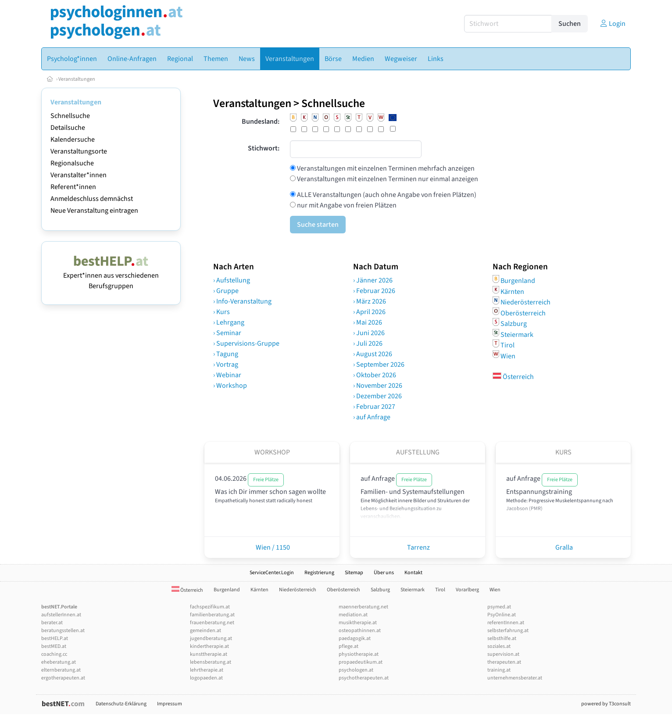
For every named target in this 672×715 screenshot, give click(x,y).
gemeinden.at (205, 630)
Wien (507, 356)
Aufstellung (418, 452)
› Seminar (227, 333)
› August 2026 (372, 354)
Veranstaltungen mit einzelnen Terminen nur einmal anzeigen (387, 179)
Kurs (563, 452)
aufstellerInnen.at (61, 614)
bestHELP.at (54, 638)
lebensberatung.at (210, 662)
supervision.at (503, 654)
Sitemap (354, 572)
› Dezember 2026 (377, 396)
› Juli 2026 (367, 343)
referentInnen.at (505, 622)
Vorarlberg (467, 589)
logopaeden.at (206, 678)
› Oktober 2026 (374, 375)
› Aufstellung (231, 280)
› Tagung (225, 354)
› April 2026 (369, 312)
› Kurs (221, 312)
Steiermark (516, 334)
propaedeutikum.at (360, 662)
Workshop (272, 452)
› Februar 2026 (374, 291)
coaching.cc (54, 654)
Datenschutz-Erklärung (121, 704)
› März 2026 (369, 301)
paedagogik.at (355, 638)
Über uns (384, 572)
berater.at (52, 622)
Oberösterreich (523, 313)
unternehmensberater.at (514, 678)
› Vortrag (225, 364)
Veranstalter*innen (78, 175)
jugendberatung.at (211, 638)
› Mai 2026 (367, 322)
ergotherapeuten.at (63, 678)
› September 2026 (378, 364)
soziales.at (499, 646)
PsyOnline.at (501, 614)
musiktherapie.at (358, 622)
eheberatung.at (58, 662)
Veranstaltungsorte (78, 151)
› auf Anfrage (371, 417)
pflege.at (348, 646)
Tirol (507, 345)
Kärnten (512, 291)
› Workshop (230, 385)
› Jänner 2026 (373, 280)
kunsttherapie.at (208, 654)
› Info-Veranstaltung (242, 301)
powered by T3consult (606, 704)
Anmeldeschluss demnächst (91, 199)
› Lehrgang (228, 322)
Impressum (169, 704)
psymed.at (499, 607)
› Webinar (227, 375)
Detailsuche (67, 127)
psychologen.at (356, 670)
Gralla (563, 547)
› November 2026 (377, 385)
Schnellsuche (70, 116)
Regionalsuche (72, 163)
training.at (499, 670)
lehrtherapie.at (206, 670)
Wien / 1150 (272, 547)
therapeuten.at (504, 662)
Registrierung (319, 572)
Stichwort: (263, 148)
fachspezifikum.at (210, 607)
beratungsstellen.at (63, 630)
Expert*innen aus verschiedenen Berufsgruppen (111, 275)
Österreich (513, 377)
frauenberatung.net (212, 622)
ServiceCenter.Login (272, 572)
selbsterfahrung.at (508, 630)
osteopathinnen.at (360, 630)
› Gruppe (226, 291)
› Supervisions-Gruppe (246, 343)
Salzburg (513, 324)
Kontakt (413, 572)
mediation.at (353, 614)
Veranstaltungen (76, 79)
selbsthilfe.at (501, 638)
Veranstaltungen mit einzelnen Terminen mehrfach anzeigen (385, 168)
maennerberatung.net (363, 607)
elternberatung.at (61, 670)
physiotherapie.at (359, 654)
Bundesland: (260, 121)
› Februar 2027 (374, 406)
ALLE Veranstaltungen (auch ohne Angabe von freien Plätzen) (386, 195)
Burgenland (517, 281)
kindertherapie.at (209, 646)
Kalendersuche (72, 139)
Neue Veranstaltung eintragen (94, 210)
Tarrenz (418, 547)
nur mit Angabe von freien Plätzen (346, 205)
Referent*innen (73, 187)
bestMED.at (53, 646)
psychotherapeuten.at (364, 678)
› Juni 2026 (369, 333)
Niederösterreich (525, 302)
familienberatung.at (212, 614)
